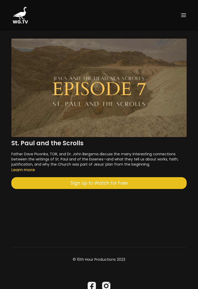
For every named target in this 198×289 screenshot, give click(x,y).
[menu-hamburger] (183, 15)
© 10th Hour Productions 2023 (99, 259)
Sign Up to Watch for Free (99, 183)
